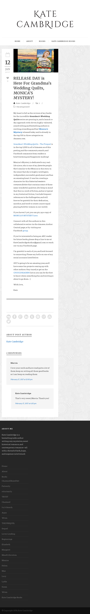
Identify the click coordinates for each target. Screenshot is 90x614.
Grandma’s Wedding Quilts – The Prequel (32, 144)
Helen (5, 566)
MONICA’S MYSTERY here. (25, 216)
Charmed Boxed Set (10, 481)
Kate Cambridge (23, 103)
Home (17, 41)
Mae (4, 571)
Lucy (4, 576)
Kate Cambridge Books (63, 41)
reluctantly (7, 491)
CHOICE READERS (21, 273)
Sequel (5, 529)
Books (42, 41)
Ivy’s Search (7, 507)
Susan (4, 587)
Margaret (6, 550)
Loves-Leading (8, 534)
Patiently (6, 486)
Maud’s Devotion (9, 555)
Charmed (6, 502)
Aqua (4, 513)
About (29, 41)
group (25, 231)
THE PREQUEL (8, 523)
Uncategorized (23, 107)
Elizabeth (6, 544)
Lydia (4, 582)
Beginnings (7, 539)
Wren (4, 518)
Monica (5, 560)
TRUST (5, 497)
